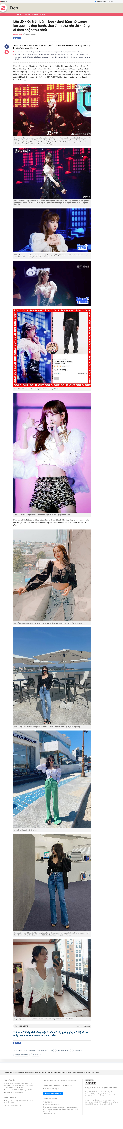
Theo (52, 1026)
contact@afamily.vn (17, 1092)
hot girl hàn (35, 1055)
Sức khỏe (54, 1072)
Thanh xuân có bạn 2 (63, 1050)
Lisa (51, 1050)
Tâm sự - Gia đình (77, 1072)
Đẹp (14, 8)
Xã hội (22, 1072)
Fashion (27, 14)
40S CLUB (87, 1072)
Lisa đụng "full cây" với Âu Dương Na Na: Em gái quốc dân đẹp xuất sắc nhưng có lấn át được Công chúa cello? (51, 54)
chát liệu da (18, 1050)
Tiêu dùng (61, 1072)
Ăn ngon (68, 1072)
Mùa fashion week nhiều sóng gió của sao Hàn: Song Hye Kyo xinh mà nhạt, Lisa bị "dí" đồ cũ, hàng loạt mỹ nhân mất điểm (52, 58)
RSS (97, 1072)
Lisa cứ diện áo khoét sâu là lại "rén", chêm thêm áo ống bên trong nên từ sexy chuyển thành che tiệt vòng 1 (50, 52)
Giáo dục (38, 1072)
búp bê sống (42, 1050)
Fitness (35, 14)
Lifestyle (16, 1072)
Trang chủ (8, 1072)
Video (93, 1072)
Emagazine (4, 1)
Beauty (19, 14)
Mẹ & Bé (31, 1072)
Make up (43, 14)
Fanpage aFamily (100, 1)
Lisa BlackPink (30, 1050)
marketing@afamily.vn (52, 1089)
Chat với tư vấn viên (53, 1093)
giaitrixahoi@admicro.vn (52, 1104)
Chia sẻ (17, 38)
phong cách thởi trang (21, 1055)
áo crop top (76, 1050)
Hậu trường (46, 1072)
